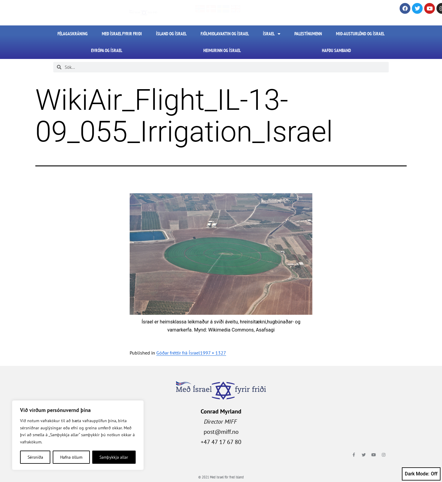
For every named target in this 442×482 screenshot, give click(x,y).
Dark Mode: (421, 474)
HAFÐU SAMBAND (336, 50)
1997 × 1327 (213, 353)
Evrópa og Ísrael (106, 50)
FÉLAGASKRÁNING (72, 34)
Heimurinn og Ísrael (222, 50)
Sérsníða (35, 457)
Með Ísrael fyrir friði (122, 34)
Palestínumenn (308, 34)
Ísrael (271, 34)
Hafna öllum (71, 457)
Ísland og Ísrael (171, 34)
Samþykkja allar (113, 457)
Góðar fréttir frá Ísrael (178, 353)
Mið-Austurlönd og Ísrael (360, 34)
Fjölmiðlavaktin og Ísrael (225, 34)
